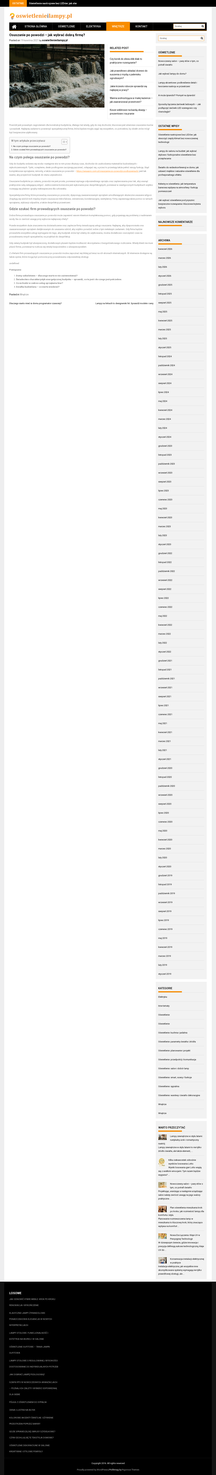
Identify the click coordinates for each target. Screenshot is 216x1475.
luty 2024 (162, 428)
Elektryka (93, 26)
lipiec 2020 (163, 813)
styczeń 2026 (164, 276)
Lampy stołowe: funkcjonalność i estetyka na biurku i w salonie (28, 1336)
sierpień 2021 (164, 696)
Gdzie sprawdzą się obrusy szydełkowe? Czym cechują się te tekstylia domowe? (32, 1434)
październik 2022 (166, 571)
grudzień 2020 (165, 768)
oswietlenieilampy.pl (55, 40)
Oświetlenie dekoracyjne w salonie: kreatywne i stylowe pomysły (29, 1448)
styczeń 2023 (164, 544)
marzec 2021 (164, 741)
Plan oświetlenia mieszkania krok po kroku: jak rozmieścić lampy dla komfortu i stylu (181, 1211)
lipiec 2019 (163, 920)
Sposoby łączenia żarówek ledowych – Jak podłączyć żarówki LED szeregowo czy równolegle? (179, 108)
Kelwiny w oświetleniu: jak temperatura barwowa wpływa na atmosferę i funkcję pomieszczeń (178, 188)
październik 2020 (166, 786)
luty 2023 (162, 535)
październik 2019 (166, 893)
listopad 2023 (165, 455)
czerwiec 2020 (165, 821)
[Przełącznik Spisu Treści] (62, 142)
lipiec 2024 (163, 392)
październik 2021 (166, 678)
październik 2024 (166, 365)
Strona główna (36, 26)
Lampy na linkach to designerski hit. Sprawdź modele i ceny (124, 303)
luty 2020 (162, 857)
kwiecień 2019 (165, 947)
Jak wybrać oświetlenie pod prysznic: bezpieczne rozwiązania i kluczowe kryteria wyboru (179, 204)
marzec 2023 (164, 526)
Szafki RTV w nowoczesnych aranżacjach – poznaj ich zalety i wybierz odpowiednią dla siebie (33, 1388)
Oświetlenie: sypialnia (168, 1086)
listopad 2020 (165, 777)
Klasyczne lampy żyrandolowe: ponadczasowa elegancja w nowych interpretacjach (30, 1319)
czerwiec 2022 (165, 607)
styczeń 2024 (164, 437)
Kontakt (141, 26)
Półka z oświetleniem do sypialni (28, 1402)
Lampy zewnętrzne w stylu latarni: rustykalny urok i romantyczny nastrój (180, 1140)
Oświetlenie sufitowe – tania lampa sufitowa (29, 1349)
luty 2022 (162, 643)
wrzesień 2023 (165, 472)
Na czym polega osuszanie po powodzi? (32, 146)
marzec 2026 (164, 258)
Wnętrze (118, 26)
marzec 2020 (164, 848)
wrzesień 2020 (165, 795)
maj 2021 (162, 723)
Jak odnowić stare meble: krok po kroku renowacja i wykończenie (32, 1302)
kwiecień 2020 (165, 839)
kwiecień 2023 (165, 517)
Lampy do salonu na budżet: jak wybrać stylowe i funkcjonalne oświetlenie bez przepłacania (177, 155)
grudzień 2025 (165, 285)
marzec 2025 (164, 329)
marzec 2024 (164, 419)
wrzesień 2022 (165, 580)
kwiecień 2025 (165, 320)
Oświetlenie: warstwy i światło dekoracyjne (179, 1095)
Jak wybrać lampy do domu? (172, 73)
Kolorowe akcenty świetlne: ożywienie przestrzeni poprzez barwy (31, 1420)
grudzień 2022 (165, 553)
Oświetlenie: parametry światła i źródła (177, 1041)
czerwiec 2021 (165, 714)
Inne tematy (163, 1006)
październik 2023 (166, 464)
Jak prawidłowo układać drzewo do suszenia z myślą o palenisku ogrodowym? (128, 74)
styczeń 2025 (164, 347)
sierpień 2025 (164, 302)
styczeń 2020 (164, 866)
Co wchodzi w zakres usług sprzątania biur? (39, 283)
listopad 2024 (165, 356)
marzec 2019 (164, 956)
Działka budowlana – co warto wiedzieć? (38, 287)
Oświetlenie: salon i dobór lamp (173, 1068)
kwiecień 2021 (165, 732)
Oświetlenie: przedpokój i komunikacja (177, 1059)
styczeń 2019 (164, 974)
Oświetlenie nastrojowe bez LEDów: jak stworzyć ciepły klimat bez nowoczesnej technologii (178, 138)
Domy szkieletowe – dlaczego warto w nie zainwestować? (47, 275)
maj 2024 (162, 401)
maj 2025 (162, 311)
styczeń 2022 (164, 651)
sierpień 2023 (164, 481)
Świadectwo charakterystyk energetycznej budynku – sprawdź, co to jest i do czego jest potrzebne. (69, 279)
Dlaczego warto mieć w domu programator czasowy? (35, 303)
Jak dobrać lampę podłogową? (27, 1374)
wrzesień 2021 (165, 687)
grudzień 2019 (165, 875)
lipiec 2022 (163, 598)
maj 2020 (162, 830)
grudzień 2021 (165, 660)
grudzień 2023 (165, 446)
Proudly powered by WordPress (92, 1469)
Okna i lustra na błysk (22, 1410)
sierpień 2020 (164, 804)
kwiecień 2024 (165, 410)
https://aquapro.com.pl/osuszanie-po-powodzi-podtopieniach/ (107, 171)
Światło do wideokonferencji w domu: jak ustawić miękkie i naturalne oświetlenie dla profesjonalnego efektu (179, 171)
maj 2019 (162, 938)
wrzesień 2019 (165, 902)
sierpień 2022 (164, 589)
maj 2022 (162, 616)
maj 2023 (162, 508)
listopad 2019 (165, 884)
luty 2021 (162, 750)
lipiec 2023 (163, 490)
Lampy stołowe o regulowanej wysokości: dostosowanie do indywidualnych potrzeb (33, 1363)
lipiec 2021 (163, 705)
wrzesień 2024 (165, 374)
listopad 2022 (165, 562)
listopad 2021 (165, 669)
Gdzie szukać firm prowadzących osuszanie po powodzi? (39, 149)
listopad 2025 (165, 293)
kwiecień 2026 (165, 249)
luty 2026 (162, 267)
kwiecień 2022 (165, 625)
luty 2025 (162, 338)
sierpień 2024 (164, 383)
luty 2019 (162, 965)
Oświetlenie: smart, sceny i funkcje (175, 1077)
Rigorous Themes (130, 1469)
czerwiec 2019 (165, 929)
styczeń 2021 (164, 759)
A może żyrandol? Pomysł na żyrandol (176, 95)
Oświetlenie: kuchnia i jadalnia (172, 1032)
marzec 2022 (164, 634)
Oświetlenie (66, 26)
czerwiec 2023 (165, 499)
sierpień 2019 (164, 911)
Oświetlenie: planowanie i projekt (174, 1050)
